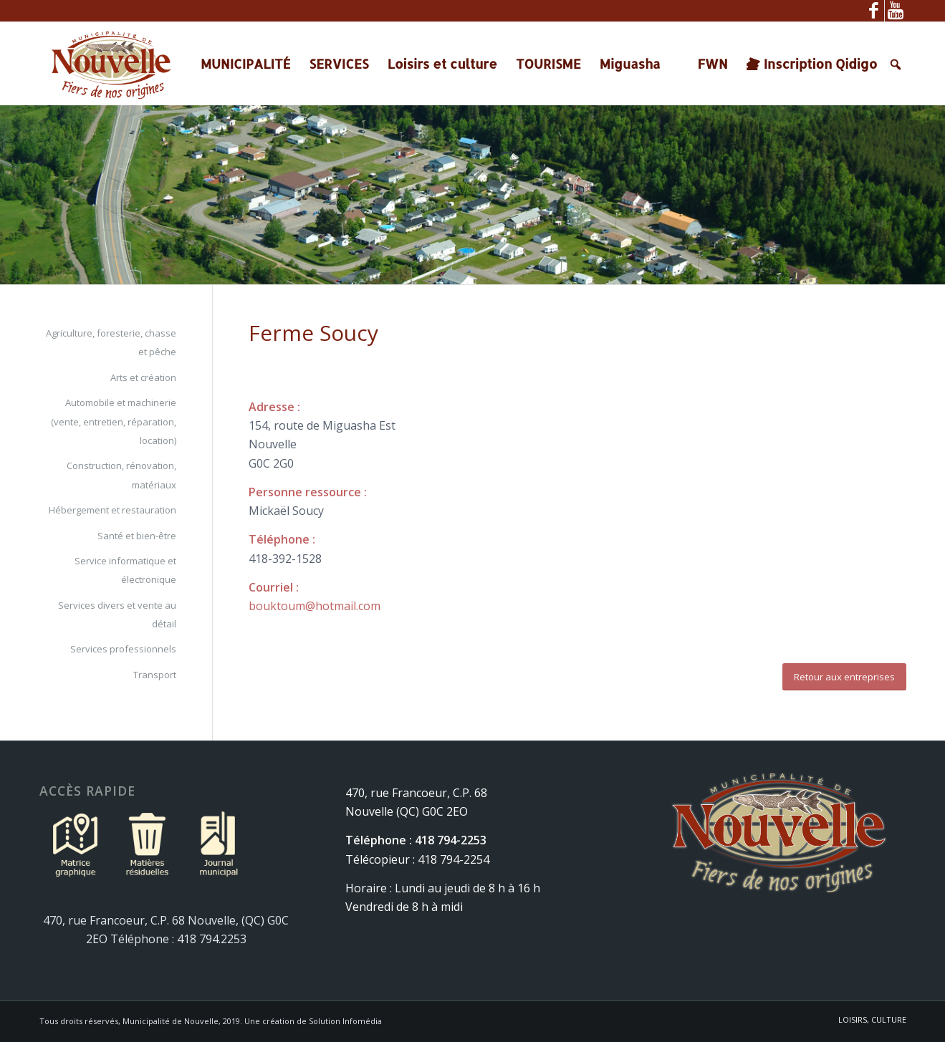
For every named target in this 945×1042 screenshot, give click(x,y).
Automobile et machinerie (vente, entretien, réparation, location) (113, 421)
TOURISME (548, 63)
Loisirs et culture (442, 63)
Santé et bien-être (136, 535)
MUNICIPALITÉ (246, 63)
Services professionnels (123, 648)
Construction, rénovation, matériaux (121, 475)
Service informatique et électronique (125, 570)
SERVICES (339, 63)
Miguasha (630, 63)
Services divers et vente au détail (117, 614)
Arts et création (143, 377)
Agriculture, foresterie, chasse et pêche (111, 342)
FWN (712, 63)
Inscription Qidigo (821, 63)
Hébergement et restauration (112, 509)
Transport (154, 674)
